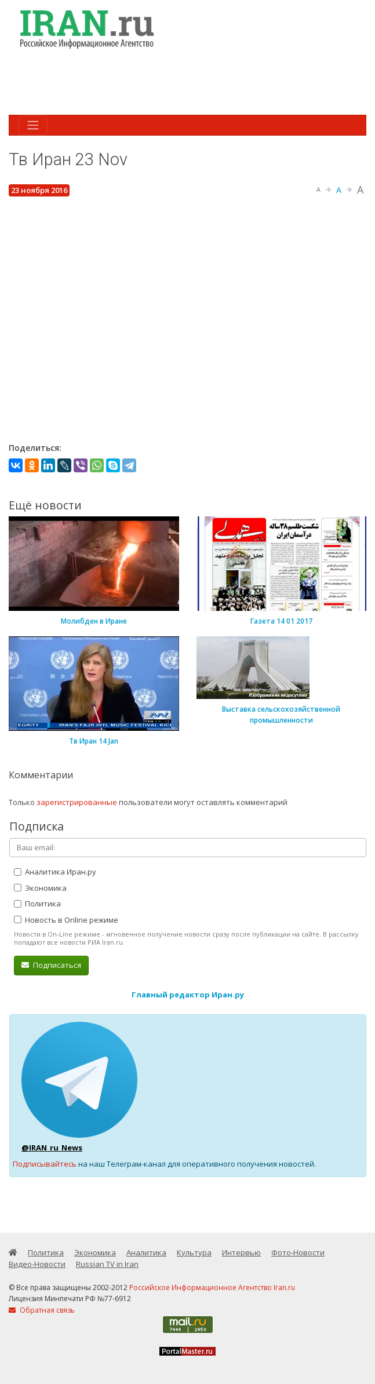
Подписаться (51, 965)
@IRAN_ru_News (51, 1147)
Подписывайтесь (45, 1164)
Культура (194, 1252)
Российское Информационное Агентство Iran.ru (212, 1287)
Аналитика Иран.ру (55, 871)
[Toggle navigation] (33, 125)
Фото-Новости (298, 1252)
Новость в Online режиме (66, 920)
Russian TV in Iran (107, 1264)
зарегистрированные (77, 802)
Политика (37, 903)
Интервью (241, 1252)
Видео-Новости (37, 1264)
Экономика (40, 888)
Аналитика (146, 1252)
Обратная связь (42, 1310)
